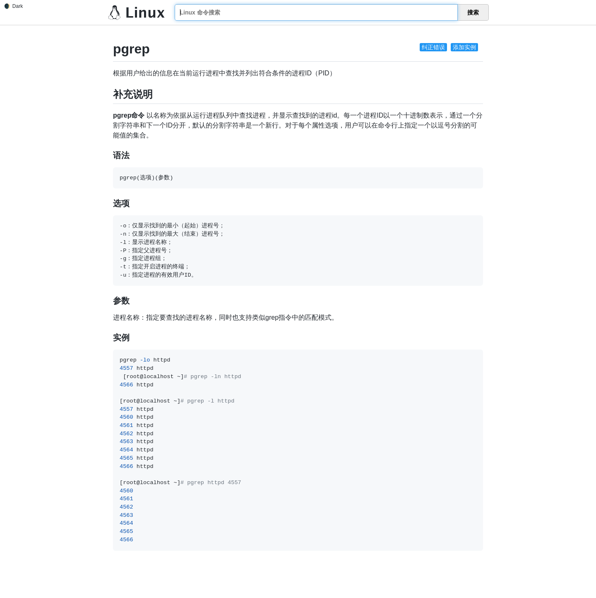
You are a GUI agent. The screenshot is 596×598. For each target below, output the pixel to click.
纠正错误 (433, 47)
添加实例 (464, 47)
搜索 (473, 12)
